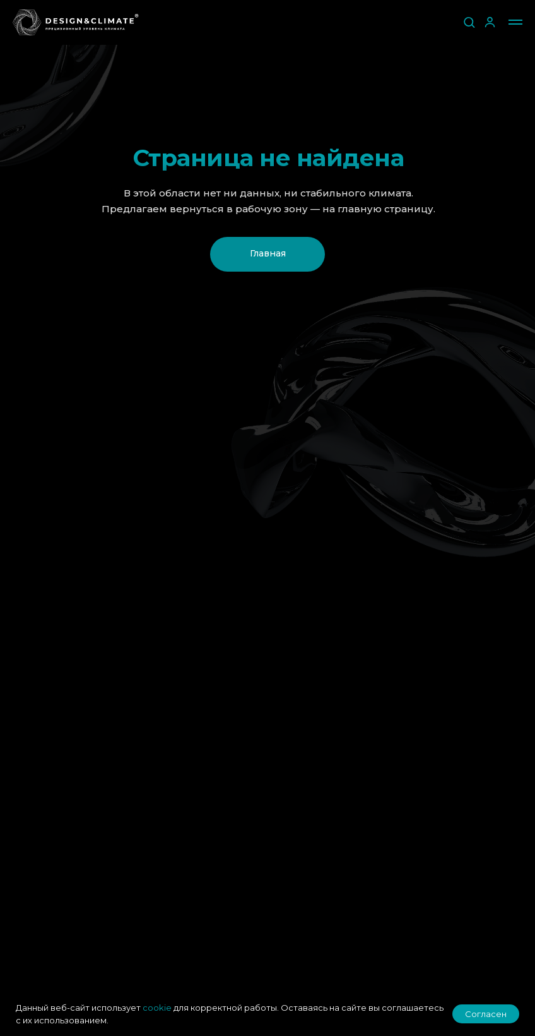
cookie (157, 1008)
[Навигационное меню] (515, 22)
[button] (469, 22)
